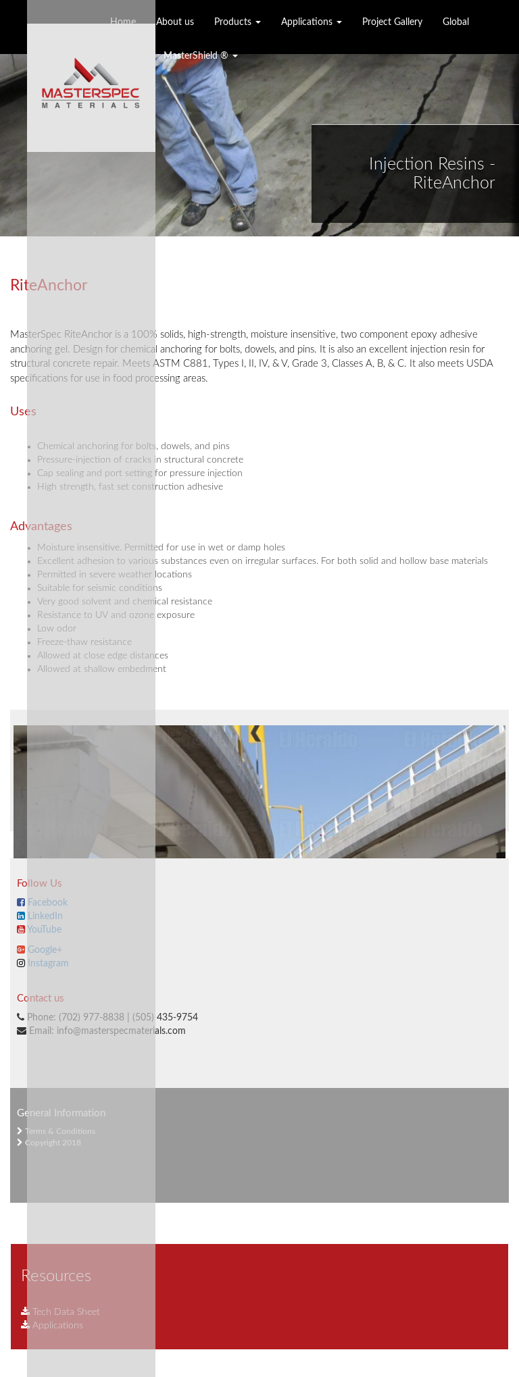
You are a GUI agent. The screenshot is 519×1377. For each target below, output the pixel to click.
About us (175, 22)
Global (456, 22)
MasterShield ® (201, 56)
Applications (311, 22)
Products (237, 22)
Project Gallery (392, 22)
